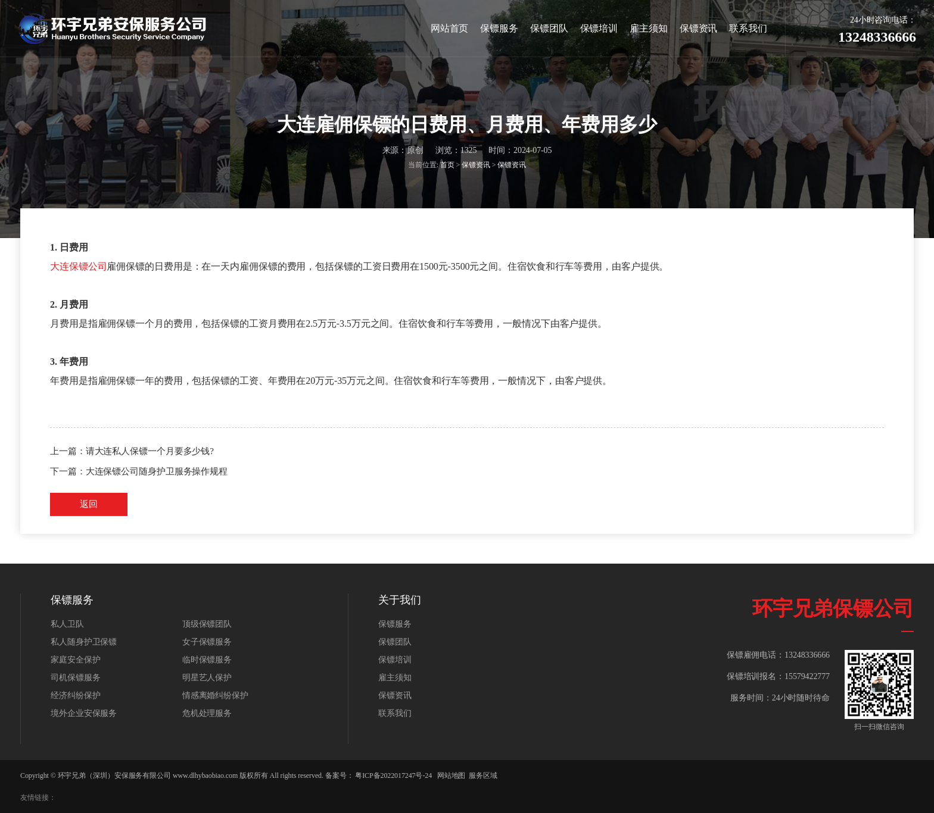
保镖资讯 (699, 28)
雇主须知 (649, 28)
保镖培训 (599, 28)
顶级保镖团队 (207, 624)
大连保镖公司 (78, 266)
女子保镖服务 (207, 641)
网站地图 (451, 775)
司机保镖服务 (75, 677)
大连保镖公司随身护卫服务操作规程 (157, 471)
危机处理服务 (207, 713)
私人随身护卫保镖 (84, 641)
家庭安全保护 (75, 659)
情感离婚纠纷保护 (215, 695)
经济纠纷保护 (75, 695)
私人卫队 (67, 624)
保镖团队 (549, 28)
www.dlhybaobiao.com (205, 775)
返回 (89, 504)
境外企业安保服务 (84, 713)
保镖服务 (499, 28)
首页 (447, 165)
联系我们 (748, 28)
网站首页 (450, 28)
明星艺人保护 (207, 677)
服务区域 (483, 775)
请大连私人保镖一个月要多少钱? (150, 451)
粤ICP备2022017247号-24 (393, 775)
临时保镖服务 (207, 659)
